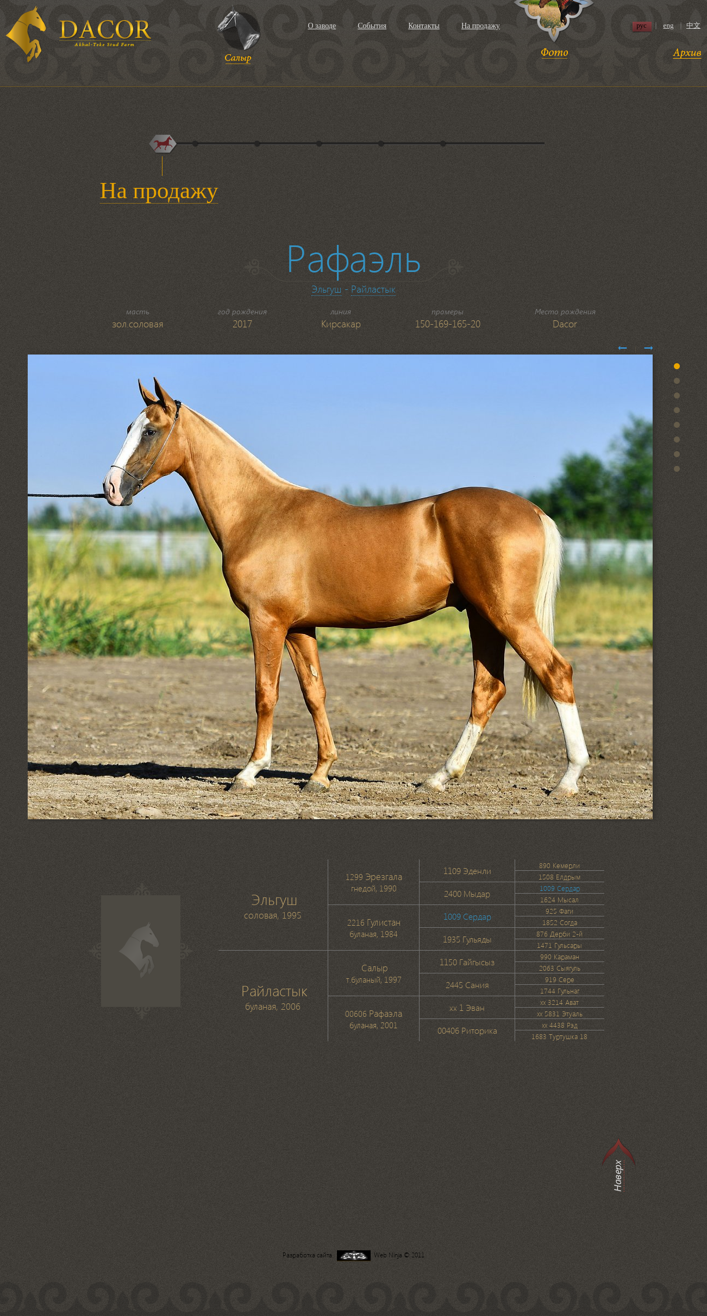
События (372, 26)
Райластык (373, 288)
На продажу (480, 26)
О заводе (322, 26)
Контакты (424, 26)
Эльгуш (326, 288)
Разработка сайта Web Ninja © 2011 (353, 1255)
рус (641, 25)
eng (669, 25)
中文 (693, 25)
